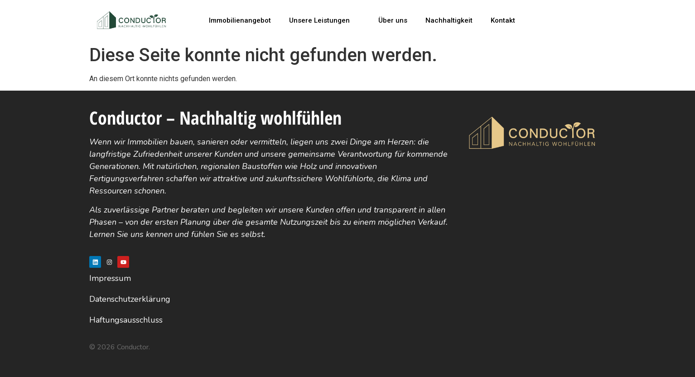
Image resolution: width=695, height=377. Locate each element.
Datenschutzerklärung (129, 299)
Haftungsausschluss (126, 319)
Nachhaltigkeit (449, 20)
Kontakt (503, 20)
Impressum (110, 278)
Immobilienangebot (240, 20)
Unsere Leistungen (323, 20)
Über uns (392, 20)
